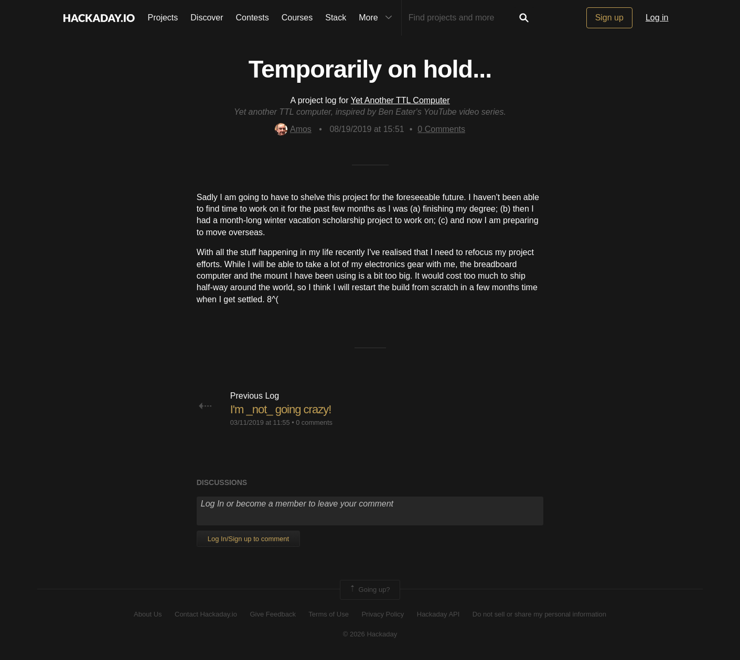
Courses (297, 17)
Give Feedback (272, 614)
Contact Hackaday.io (206, 614)
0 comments (314, 422)
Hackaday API (438, 614)
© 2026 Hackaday (370, 634)
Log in (657, 17)
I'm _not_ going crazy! (280, 409)
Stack (335, 17)
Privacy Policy (382, 614)
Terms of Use (328, 614)
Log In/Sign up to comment (248, 539)
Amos (293, 129)
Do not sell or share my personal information (539, 614)
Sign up (609, 17)
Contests (252, 17)
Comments (441, 129)
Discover (206, 17)
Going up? (369, 590)
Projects (163, 17)
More (377, 18)
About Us (148, 614)
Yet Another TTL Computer (400, 100)
